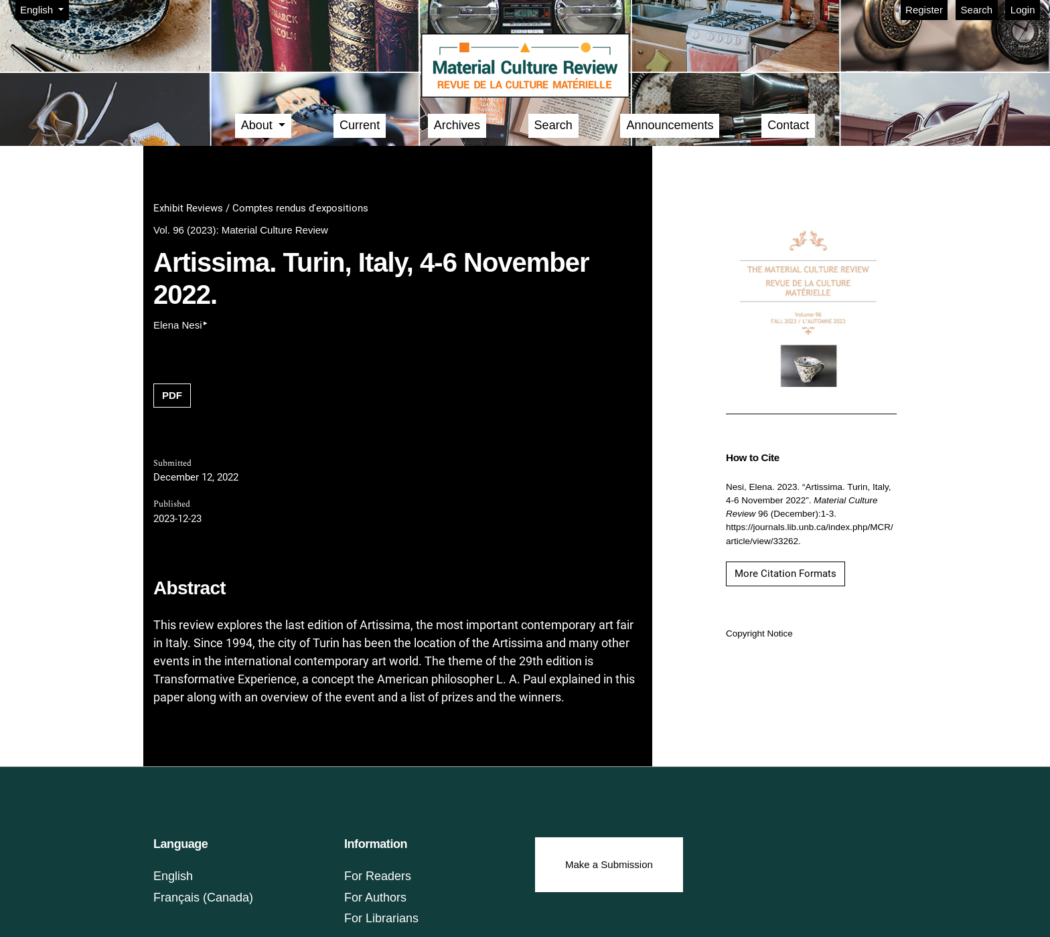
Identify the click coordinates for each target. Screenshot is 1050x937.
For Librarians (381, 918)
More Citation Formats (785, 574)
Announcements (669, 125)
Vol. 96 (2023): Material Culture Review (240, 230)
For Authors (375, 897)
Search (977, 9)
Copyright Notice (759, 633)
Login (1022, 9)
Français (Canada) (203, 897)
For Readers (377, 876)
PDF (172, 395)
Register (924, 9)
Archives (457, 125)
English (44, 8)
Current (360, 125)
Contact (788, 125)
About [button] (258, 125)
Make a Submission (609, 864)
